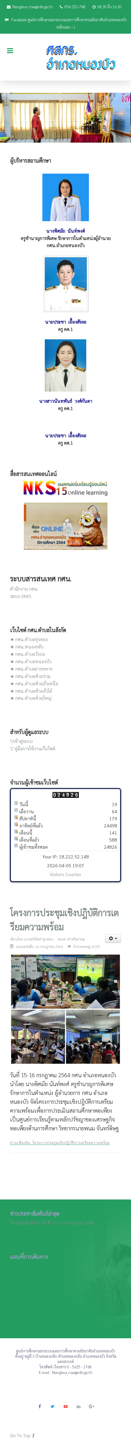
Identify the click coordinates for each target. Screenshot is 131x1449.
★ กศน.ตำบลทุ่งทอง (29, 639)
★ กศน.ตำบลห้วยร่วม (30, 676)
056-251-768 (72, 7)
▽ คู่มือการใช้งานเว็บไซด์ (32, 748)
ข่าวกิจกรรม (76, 939)
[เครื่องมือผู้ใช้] (113, 938)
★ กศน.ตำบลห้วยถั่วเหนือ (34, 683)
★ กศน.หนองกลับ (27, 646)
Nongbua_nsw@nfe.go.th (30, 7)
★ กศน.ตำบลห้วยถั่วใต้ (31, 691)
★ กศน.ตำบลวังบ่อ (27, 654)
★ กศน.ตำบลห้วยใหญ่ (31, 698)
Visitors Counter (65, 874)
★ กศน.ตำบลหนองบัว (31, 661)
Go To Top (22, 1435)
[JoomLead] (65, 57)
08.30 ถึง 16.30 (107, 7)
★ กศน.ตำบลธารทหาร (31, 669)
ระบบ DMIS (20, 596)
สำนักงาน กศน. (24, 589)
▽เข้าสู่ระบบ (21, 741)
